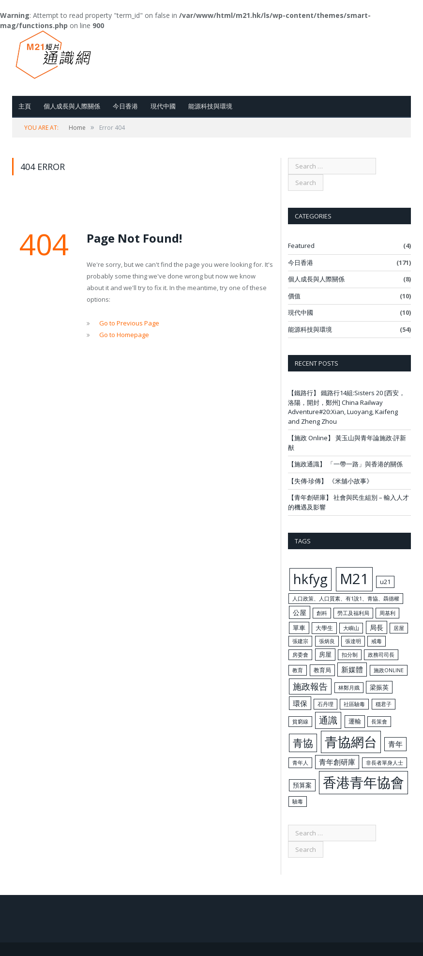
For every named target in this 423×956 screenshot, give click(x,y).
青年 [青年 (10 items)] (395, 744)
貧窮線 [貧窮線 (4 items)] (300, 721)
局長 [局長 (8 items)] (376, 627)
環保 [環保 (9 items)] (300, 703)
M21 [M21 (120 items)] (354, 578)
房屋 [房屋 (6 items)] (325, 654)
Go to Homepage (124, 334)
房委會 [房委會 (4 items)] (300, 654)
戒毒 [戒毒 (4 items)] (376, 641)
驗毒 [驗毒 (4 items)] (297, 801)
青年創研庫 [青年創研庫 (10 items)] (337, 762)
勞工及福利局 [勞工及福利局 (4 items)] (353, 613)
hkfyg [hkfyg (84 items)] (310, 579)
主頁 (24, 106)
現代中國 (163, 106)
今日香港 (125, 106)
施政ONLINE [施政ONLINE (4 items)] (389, 670)
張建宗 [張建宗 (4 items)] (300, 641)
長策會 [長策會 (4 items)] (379, 721)
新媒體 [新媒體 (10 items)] (352, 669)
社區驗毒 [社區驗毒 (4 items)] (354, 704)
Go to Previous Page (129, 323)
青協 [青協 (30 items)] (303, 743)
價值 (294, 296)
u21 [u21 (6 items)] (385, 581)
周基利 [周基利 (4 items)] (387, 613)
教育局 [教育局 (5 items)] (322, 670)
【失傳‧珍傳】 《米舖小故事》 (330, 481)
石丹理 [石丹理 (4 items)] (325, 704)
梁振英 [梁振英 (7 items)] (379, 687)
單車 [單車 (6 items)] (299, 627)
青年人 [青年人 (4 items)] (300, 762)
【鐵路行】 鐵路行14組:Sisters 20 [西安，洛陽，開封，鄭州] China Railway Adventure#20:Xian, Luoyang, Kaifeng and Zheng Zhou (346, 407)
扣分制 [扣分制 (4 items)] (350, 654)
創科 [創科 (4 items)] (322, 613)
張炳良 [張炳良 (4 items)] (327, 641)
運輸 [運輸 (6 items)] (354, 721)
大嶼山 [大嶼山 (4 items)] (351, 628)
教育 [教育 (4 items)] (297, 670)
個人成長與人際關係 (72, 106)
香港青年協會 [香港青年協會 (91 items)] (363, 782)
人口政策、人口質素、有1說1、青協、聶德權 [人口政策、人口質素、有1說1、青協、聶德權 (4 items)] (345, 598)
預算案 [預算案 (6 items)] (302, 785)
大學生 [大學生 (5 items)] (324, 628)
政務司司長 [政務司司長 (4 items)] (381, 654)
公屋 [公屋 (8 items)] (299, 612)
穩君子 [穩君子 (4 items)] (384, 704)
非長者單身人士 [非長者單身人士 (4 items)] (384, 762)
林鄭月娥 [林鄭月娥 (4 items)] (349, 687)
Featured (301, 245)
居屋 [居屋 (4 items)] (398, 628)
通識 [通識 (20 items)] (328, 720)
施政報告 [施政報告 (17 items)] (310, 686)
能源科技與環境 (210, 106)
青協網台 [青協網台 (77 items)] (351, 742)
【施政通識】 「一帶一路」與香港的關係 (345, 464)
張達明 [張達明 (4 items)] (353, 641)
